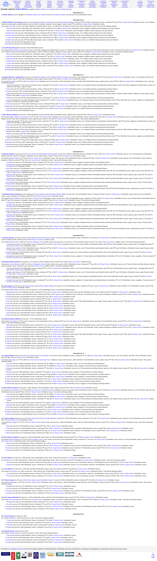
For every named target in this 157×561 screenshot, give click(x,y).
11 (48, 194)
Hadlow (114, 2)
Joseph (9, 85)
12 (25, 237)
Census (140, 1)
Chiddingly (71, 1)
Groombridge (103, 2)
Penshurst (60, 5)
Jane (8, 299)
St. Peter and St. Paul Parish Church (40, 360)
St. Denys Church (126, 22)
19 (40, 418)
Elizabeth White (13, 290)
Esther (9, 42)
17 (39, 355)
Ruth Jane (10, 31)
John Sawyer (40, 194)
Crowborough (114, 1)
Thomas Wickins (31, 237)
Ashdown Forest (17, 1)
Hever (71, 4)
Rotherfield (71, 5)
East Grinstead (124, 1)
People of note (150, 5)
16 (25, 355)
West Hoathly (92, 7)
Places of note (150, 7)
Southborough (103, 5)
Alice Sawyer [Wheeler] (49, 418)
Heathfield (38, 4)
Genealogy (140, 2)
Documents (140, 5)
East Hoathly (17, 2)
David (8, 108)
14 (23, 286)
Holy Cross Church (37, 239)
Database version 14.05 (18, 549)
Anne (8, 301)
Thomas (9, 104)
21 (40, 480)
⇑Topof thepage (153, 555)
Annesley (9, 162)
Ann (8, 182)
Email (150, 2)
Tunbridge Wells (28, 7)
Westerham (82, 7)
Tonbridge (17, 7)
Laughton (124, 4)
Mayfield (49, 5)
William (9, 93)
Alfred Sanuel (11, 33)
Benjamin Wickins (41, 77)
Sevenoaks (92, 5)
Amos (8, 100)
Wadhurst (49, 7)
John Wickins (31, 355)
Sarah (8, 315)
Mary (8, 110)
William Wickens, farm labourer (45, 9)
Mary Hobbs (12, 81)
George (9, 44)
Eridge (38, 2)
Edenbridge (28, 2)
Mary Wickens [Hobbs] (66, 22)
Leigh (17, 5)
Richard (9, 306)
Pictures (140, 4)
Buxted (49, 1)
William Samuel (11, 35)
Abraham (9, 493)
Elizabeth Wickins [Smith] (49, 154)
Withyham (103, 7)
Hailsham (124, 2)
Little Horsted (28, 5)
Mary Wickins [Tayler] (48, 237)
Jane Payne (12, 26)
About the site (150, 1)
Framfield (71, 2)
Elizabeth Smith (13, 242)
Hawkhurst (27, 4)
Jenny (8, 168)
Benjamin (10, 106)
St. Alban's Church (35, 422)
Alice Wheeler (13, 482)
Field (8, 252)
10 (35, 194)
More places (125, 7)
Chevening (60, 1)
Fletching (49, 2)
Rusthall (82, 5)
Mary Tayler (12, 360)
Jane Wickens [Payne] (65, 9)
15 (38, 286)
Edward (9, 527)
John (8, 91)
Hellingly (49, 4)
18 (25, 418)
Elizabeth (9, 164)
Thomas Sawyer (29, 286)
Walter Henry (11, 40)
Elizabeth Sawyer (14, 158)
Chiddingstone (81, 1)
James (9, 89)
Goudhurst (92, 2)
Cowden (92, 1)
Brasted (28, 1)
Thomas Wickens (31, 154)
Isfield (103, 4)
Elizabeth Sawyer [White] (57, 194)
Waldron (60, 7)
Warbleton (71, 7)
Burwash (38, 1)
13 (41, 237)
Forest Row (60, 2)
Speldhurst (114, 5)
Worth (113, 7)
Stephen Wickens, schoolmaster (44, 22)
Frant (81, 2)
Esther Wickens (22, 9)
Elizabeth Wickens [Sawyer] (59, 77)
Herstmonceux (60, 4)
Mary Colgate (13, 422)
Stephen (9, 98)
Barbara (9, 383)
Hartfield (17, 4)
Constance (10, 525)
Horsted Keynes (92, 4)
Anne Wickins (45, 355)
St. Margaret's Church (37, 242)
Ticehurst (124, 5)
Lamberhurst (114, 4)
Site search (151, 4)
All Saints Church (34, 81)
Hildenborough (81, 4)
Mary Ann (10, 28)
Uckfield (39, 7)
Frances (9, 37)
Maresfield (38, 5)
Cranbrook (103, 1)
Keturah (9, 186)
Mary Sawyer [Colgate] (47, 286)
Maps (140, 7)
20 (25, 480)
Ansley (9, 296)
